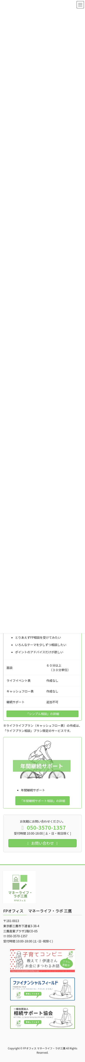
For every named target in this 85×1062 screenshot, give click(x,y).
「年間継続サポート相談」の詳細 (42, 801)
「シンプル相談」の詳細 (42, 714)
